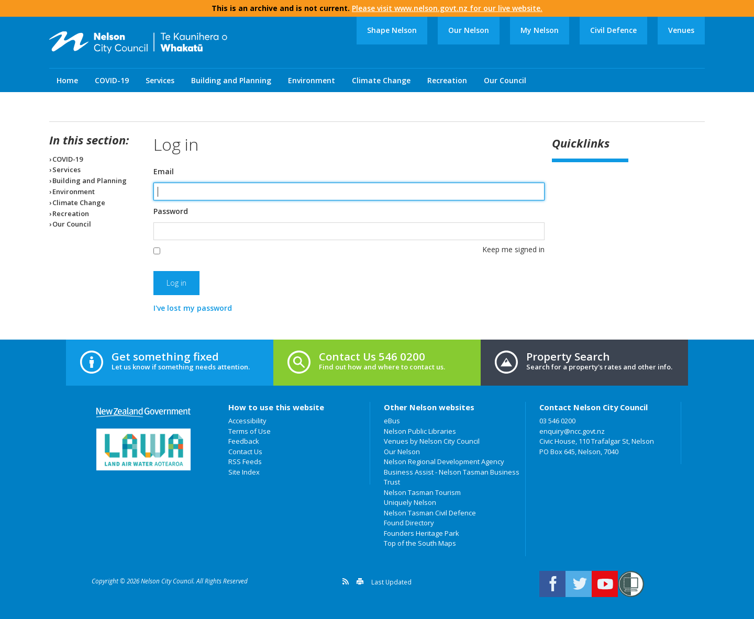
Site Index (244, 472)
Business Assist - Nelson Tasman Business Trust (451, 477)
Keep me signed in (513, 249)
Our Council (505, 80)
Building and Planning (231, 80)
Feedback (243, 441)
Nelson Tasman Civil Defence (430, 512)
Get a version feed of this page (345, 581)
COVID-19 (112, 80)
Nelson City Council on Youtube (605, 584)
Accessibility (247, 420)
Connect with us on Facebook (552, 584)
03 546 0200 (557, 420)
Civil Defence (613, 30)
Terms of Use (249, 431)
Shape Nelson (392, 30)
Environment (311, 80)
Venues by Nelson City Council (432, 441)
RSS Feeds (245, 461)
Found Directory (409, 522)
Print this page (360, 581)
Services (160, 80)
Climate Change (381, 80)
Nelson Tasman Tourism (422, 492)
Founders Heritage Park (421, 533)
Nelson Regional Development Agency (444, 461)
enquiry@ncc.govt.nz (572, 431)
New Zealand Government (143, 413)
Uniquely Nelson (410, 502)
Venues (681, 30)
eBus (392, 420)
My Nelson (539, 30)
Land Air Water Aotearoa (143, 449)
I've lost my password (192, 308)
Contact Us (245, 451)
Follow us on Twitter (579, 584)
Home (67, 80)
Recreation (447, 80)
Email (163, 171)
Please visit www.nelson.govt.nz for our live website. (447, 8)
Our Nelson (468, 30)
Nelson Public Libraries (420, 431)
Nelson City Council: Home (138, 42)
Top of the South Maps (420, 543)
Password (170, 211)
